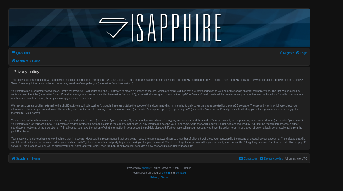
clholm (166, 172)
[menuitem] (301, 53)
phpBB (146, 168)
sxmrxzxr (181, 172)
